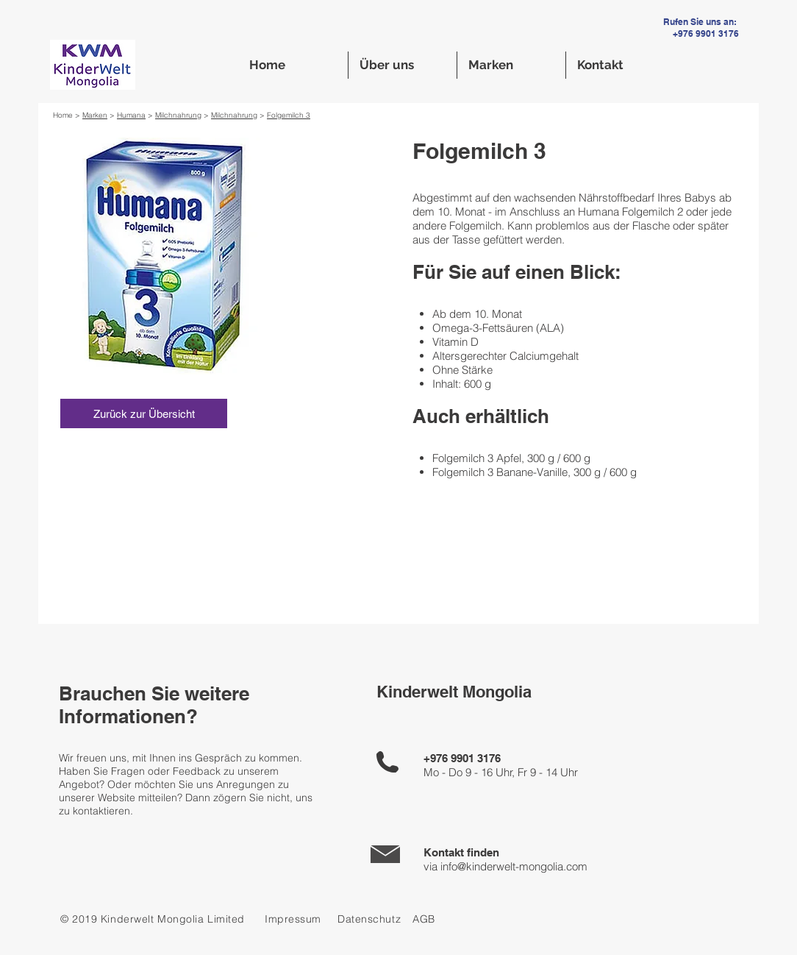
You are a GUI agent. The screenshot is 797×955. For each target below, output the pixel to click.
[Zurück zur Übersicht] (143, 413)
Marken (94, 115)
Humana (131, 115)
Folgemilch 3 (288, 115)
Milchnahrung (178, 115)
